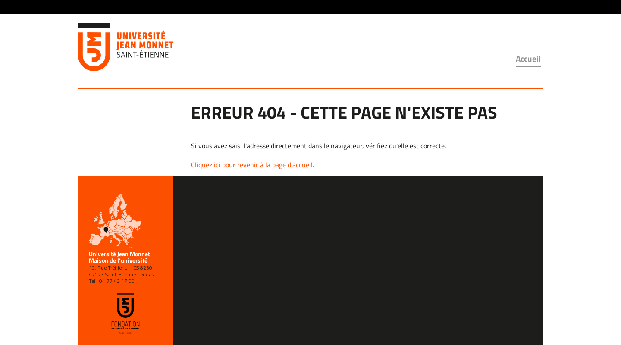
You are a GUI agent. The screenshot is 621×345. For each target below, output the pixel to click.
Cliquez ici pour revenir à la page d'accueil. (252, 165)
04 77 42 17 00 (117, 281)
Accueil (528, 58)
